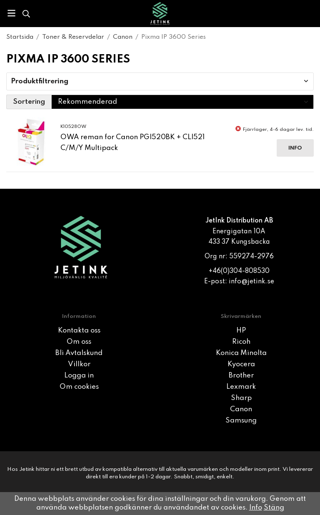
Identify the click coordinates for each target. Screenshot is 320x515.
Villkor (79, 364)
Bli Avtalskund (78, 353)
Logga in (79, 375)
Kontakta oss (79, 330)
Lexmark (241, 386)
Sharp (241, 398)
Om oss (79, 341)
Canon (241, 409)
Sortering (29, 101)
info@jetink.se (251, 281)
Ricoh (241, 341)
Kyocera (241, 364)
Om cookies (79, 386)
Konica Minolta (241, 353)
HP (241, 330)
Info (295, 148)
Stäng (274, 507)
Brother (241, 375)
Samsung (241, 420)
